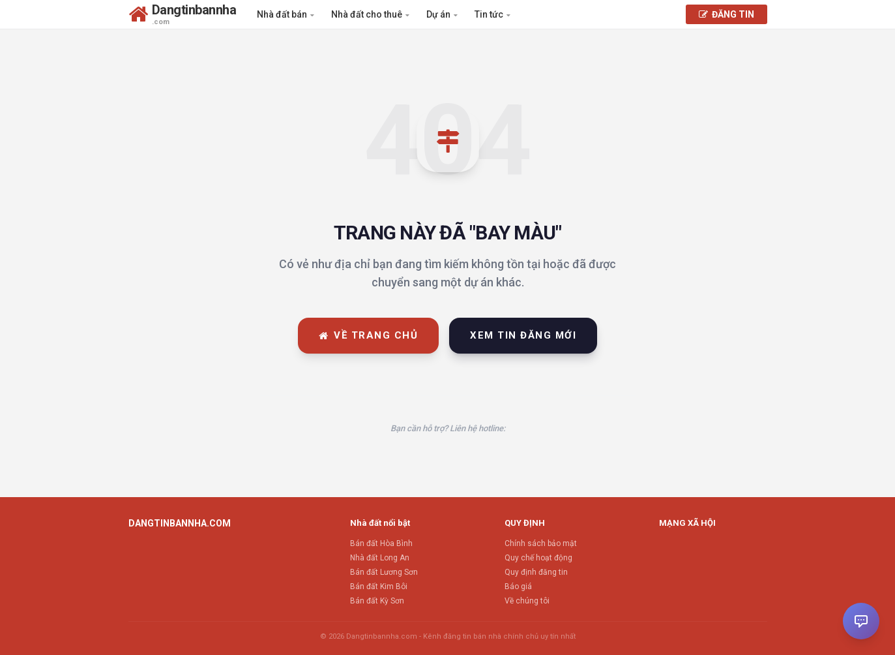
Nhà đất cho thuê (370, 14)
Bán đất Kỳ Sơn (377, 600)
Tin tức (492, 14)
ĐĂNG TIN (726, 14)
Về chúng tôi (527, 600)
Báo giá (518, 586)
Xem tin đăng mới (523, 335)
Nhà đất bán (285, 14)
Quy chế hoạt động (538, 557)
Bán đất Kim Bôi (378, 586)
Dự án (442, 14)
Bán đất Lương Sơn (384, 572)
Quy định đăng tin (536, 572)
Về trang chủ (368, 335)
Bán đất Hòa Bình (381, 543)
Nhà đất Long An (379, 557)
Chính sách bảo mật (541, 543)
